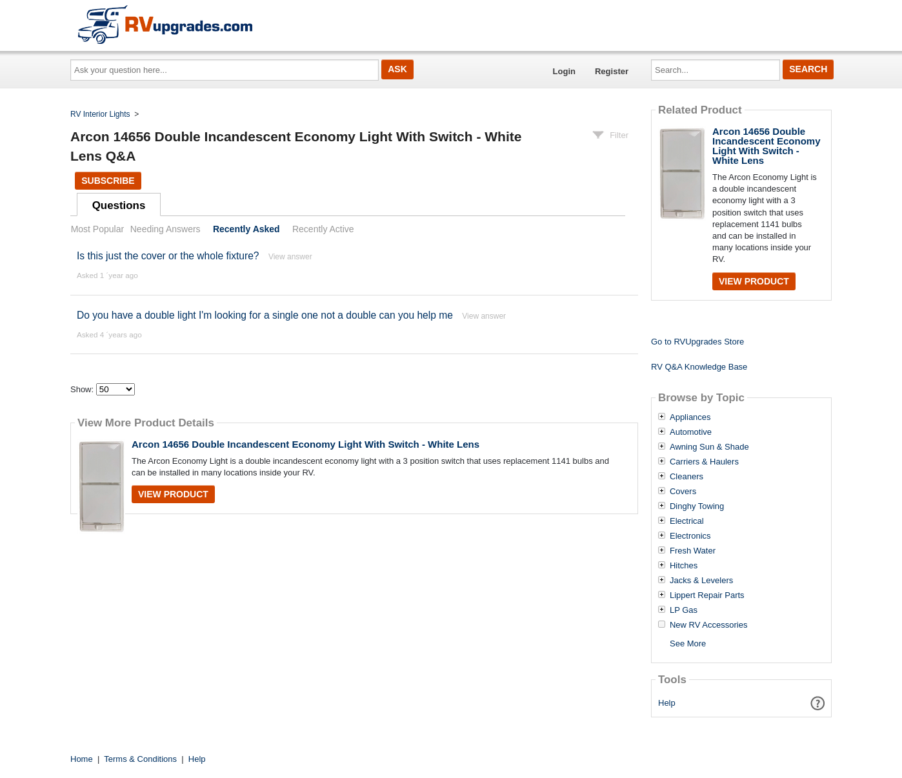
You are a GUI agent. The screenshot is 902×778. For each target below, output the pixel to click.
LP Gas (683, 610)
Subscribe (107, 180)
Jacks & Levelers (701, 580)
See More (688, 643)
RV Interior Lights (100, 114)
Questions (119, 205)
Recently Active (323, 229)
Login (564, 71)
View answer (290, 256)
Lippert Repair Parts (707, 595)
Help (667, 703)
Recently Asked (246, 229)
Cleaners (686, 476)
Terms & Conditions (140, 759)
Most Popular (97, 229)
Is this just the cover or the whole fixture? (168, 255)
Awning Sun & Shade (709, 447)
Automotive (691, 432)
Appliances (690, 417)
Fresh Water (693, 550)
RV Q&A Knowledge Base (699, 367)
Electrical (687, 521)
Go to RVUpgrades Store (697, 341)
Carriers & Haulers (704, 461)
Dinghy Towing (697, 506)
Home (81, 759)
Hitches (683, 565)
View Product (173, 494)
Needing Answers (165, 229)
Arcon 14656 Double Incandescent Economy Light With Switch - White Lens (305, 444)
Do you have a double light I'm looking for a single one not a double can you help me (265, 315)
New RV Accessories (708, 625)
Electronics (690, 536)
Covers (683, 491)
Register (611, 71)
